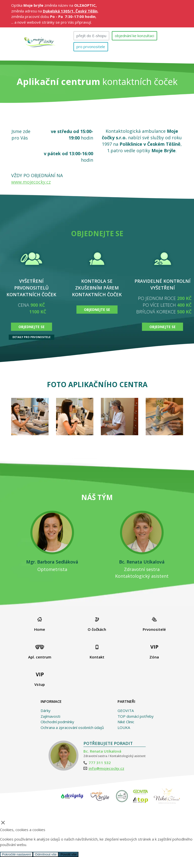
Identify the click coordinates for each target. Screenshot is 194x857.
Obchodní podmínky (57, 721)
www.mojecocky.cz (31, 182)
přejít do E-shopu (91, 35)
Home (39, 624)
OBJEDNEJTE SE (31, 326)
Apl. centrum (39, 652)
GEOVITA (126, 710)
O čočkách (97, 624)
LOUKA (124, 727)
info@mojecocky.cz (106, 768)
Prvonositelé (154, 624)
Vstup (39, 679)
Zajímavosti (50, 716)
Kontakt (97, 652)
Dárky (46, 710)
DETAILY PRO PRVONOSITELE (31, 337)
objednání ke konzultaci (134, 35)
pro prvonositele (90, 46)
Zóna (154, 652)
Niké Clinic (126, 721)
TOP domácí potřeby (136, 716)
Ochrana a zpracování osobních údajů (72, 727)
